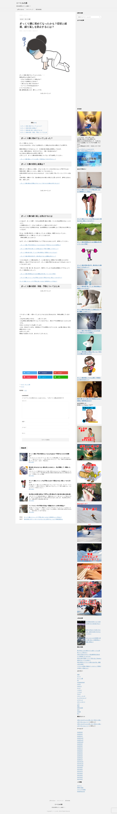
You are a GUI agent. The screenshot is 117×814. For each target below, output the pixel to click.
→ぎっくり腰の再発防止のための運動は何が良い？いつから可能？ (38, 274)
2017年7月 (80, 771)
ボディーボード (81, 702)
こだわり (79, 690)
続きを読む (31, 462)
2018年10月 (80, 742)
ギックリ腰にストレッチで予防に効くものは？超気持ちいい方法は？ (38, 281)
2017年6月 (80, 773)
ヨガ (78, 704)
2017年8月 (80, 769)
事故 (78, 706)
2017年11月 (80, 763)
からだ (22, 384)
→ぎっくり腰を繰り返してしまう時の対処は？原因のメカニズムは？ (38, 252)
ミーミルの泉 (21, 3)
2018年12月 (80, 738)
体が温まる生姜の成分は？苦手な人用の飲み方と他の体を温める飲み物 (49, 494)
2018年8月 (80, 746)
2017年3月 (80, 779)
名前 (23, 421)
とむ (25, 390)
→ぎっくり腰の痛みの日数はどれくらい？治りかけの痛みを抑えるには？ (40, 183)
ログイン (79, 785)
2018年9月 (80, 744)
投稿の (80, 787)
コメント (24, 400)
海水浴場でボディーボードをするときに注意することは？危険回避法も (43, 519)
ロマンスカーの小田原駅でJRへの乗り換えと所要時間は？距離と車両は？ (93, 640)
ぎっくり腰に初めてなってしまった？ (31, 126)
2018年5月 (80, 752)
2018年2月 (80, 757)
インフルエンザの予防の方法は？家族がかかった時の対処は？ (47, 505)
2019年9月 (80, 732)
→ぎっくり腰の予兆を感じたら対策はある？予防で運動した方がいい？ (39, 248)
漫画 (78, 674)
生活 (78, 709)
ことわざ (79, 692)
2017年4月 (80, 777)
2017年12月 (80, 761)
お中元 (79, 684)
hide (35, 122)
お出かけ (79, 686)
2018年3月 (80, 755)
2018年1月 (80, 759)
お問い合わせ (20, 9)
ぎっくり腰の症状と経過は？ (28, 128)
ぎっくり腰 (27, 384)
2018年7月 (80, 748)
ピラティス (80, 700)
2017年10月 (80, 765)
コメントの (81, 789)
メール (24, 427)
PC (78, 680)
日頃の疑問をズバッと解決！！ (58, 807)
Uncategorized (80, 682)
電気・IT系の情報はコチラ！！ (86, 151)
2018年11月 (80, 740)
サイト (23, 433)
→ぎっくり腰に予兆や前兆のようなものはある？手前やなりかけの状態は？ (40, 245)
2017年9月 (80, 767)
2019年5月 (80, 734)
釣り (78, 713)
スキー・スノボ (81, 696)
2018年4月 (80, 753)
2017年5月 (80, 775)
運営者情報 (38, 9)
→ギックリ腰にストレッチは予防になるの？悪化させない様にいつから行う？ (41, 277)
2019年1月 (80, 736)
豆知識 (79, 711)
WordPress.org (81, 791)
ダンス (79, 676)
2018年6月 (80, 750)
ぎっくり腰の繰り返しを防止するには (31, 130)
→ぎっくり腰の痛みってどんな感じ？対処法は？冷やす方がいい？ (38, 159)
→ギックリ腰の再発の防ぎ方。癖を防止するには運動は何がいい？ (38, 256)
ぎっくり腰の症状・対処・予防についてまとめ (33, 132)
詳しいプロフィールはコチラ (85, 149)
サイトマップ (29, 9)
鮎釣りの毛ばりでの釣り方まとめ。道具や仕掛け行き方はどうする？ (93, 631)
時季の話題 (80, 707)
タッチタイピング (81, 698)
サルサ (79, 694)
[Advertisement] (45, 104)
